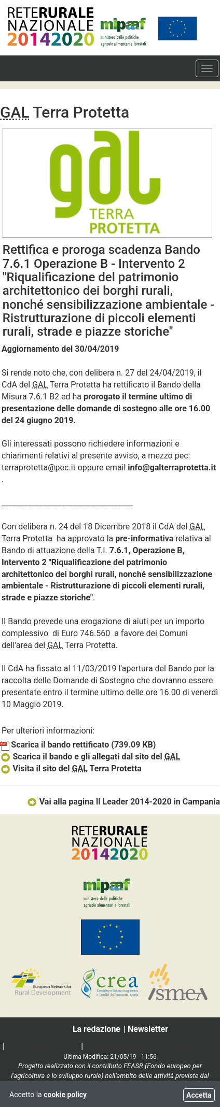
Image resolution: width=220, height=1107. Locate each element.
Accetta (199, 1095)
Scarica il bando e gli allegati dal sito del (90, 756)
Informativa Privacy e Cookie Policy (151, 1046)
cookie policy (65, 1094)
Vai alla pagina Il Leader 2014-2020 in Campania (123, 802)
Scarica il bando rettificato (78, 745)
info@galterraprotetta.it (172, 467)
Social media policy (43, 1046)
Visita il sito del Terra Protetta (71, 768)
